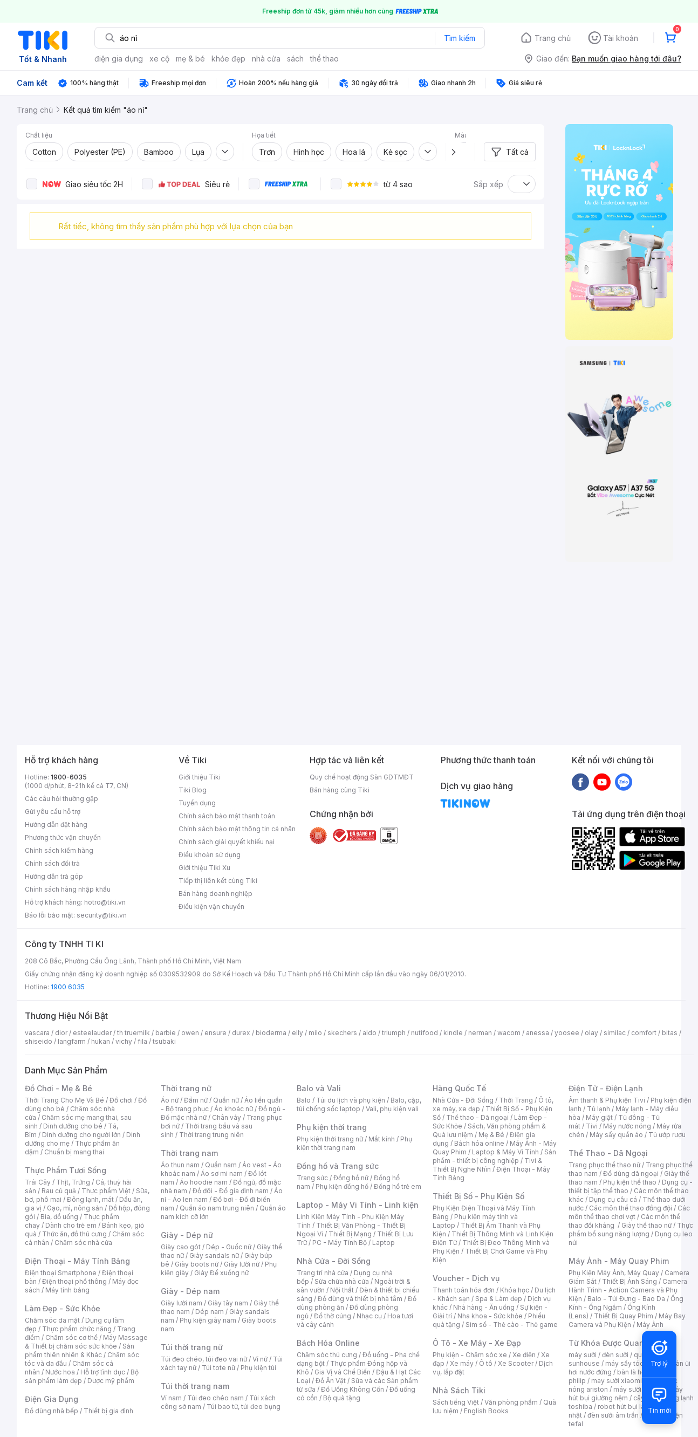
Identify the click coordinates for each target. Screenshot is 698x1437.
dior (61, 1033)
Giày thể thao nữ (646, 1225)
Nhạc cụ (369, 1316)
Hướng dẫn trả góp (54, 876)
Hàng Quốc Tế (459, 1088)
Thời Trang (516, 1100)
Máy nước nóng (627, 1126)
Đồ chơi (121, 1100)
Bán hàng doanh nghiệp (215, 893)
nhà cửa (266, 58)
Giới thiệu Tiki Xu (204, 868)
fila (142, 1041)
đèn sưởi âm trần (613, 1415)
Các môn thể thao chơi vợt (629, 1212)
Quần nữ (226, 1100)
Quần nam (221, 1165)
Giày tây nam (228, 1303)
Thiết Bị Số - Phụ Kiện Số (478, 1196)
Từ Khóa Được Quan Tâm (615, 1342)
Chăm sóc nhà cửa (83, 1242)
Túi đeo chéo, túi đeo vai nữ (204, 1359)
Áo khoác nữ (233, 1109)
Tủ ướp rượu (667, 1135)
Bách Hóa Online (328, 1342)
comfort (643, 1033)
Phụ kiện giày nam (208, 1320)
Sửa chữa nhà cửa (341, 1281)
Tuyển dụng (197, 803)
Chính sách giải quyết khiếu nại (227, 842)
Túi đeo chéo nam (215, 1398)
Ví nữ (260, 1359)
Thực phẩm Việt (106, 1191)
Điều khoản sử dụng (210, 855)
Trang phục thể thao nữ (604, 1165)
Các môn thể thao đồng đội (630, 1208)
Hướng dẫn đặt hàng (56, 824)
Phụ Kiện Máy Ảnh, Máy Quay (614, 1273)
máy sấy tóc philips (635, 1363)
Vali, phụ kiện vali (392, 1109)
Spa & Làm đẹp (498, 1299)
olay (591, 1033)
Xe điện (524, 1355)
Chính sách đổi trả (52, 863)
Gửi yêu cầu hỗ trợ (52, 812)
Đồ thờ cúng (332, 1316)
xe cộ (159, 58)
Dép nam (209, 1312)
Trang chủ (553, 38)
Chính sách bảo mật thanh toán (227, 816)
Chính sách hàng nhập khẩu (68, 889)
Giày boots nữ (196, 1264)
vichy (123, 1041)
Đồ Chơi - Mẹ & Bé (58, 1088)
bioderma (271, 1033)
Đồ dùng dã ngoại (631, 1173)
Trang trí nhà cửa (322, 1273)
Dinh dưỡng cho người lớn (81, 1135)
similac (615, 1033)
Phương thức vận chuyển (63, 837)
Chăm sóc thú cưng (327, 1355)
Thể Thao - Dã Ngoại (608, 1153)
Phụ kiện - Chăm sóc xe (470, 1355)
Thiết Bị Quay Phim (623, 1316)
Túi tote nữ (218, 1368)
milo (315, 1033)
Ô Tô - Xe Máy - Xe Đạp (477, 1342)
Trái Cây (38, 1182)
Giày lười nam (181, 1303)
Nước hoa (60, 1372)
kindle (453, 1033)
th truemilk (133, 1033)
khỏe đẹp (228, 58)
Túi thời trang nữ (192, 1347)
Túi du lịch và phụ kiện (350, 1100)
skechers (342, 1033)
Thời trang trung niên (211, 1135)
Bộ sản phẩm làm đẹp (82, 1376)
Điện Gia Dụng (51, 1399)
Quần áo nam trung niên (217, 1208)
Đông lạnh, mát (90, 1199)
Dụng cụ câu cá (613, 1199)
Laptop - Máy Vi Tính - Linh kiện (358, 1204)
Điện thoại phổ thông (74, 1281)
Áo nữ (170, 1100)
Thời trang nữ (186, 1088)
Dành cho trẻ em (71, 1225)
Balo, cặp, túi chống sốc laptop (359, 1104)
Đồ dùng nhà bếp (51, 1411)
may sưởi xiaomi (616, 1381)
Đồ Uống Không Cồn (352, 1389)
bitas (670, 1033)
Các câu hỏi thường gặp (61, 799)
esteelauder (92, 1033)
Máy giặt (599, 1117)
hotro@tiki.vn (105, 902)
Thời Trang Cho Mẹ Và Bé (64, 1100)
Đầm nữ (196, 1100)
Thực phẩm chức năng (77, 1329)
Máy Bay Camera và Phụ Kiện (627, 1320)
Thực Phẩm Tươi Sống (65, 1170)
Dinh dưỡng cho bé (72, 1126)
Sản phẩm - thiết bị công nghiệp (494, 1156)
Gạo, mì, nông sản (75, 1208)
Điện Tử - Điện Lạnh (606, 1088)
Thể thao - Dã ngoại (477, 1117)
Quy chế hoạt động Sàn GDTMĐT (362, 777)
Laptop (383, 1242)
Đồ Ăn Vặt (331, 1381)
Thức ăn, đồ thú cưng (74, 1234)
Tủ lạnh (598, 1109)
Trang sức (312, 1178)
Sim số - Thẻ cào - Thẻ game (512, 1324)
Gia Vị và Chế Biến (342, 1372)
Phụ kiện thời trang (332, 1127)
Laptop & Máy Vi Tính (505, 1152)
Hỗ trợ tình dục (102, 1372)
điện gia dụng (118, 58)
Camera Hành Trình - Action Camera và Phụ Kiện (628, 1290)
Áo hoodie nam (204, 1182)
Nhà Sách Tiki (459, 1390)
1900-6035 (69, 777)
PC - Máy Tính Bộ (339, 1242)
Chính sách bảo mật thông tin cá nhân (237, 829)
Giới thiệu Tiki (200, 777)
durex (241, 1033)
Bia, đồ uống (59, 1217)
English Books (486, 1411)
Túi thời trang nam (195, 1386)
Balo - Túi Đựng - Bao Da (626, 1299)
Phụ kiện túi (258, 1368)
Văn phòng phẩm (511, 1402)
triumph (394, 1033)
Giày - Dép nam (190, 1291)
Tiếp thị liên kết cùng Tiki (218, 881)
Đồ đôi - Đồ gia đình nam (231, 1191)
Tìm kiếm (459, 38)
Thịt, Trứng (73, 1182)
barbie (165, 1033)
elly (297, 1033)
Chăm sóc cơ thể (71, 1337)
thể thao (324, 58)
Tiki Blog (193, 790)
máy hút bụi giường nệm (626, 1393)
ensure (215, 1033)
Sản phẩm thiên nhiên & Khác (79, 1350)
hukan (100, 1041)
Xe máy (462, 1363)
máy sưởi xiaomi (638, 1389)
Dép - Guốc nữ (228, 1247)
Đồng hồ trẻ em (397, 1186)
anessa (537, 1033)
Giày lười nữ (241, 1264)
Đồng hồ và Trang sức (338, 1166)
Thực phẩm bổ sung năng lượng (631, 1229)
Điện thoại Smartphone (61, 1273)
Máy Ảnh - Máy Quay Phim (619, 1260)
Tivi (592, 1126)
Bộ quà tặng (341, 1398)
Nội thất (342, 1290)
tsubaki (164, 1041)
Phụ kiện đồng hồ (342, 1186)
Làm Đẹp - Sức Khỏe (62, 1308)
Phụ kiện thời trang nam (354, 1143)
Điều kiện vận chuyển (211, 906)
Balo (304, 1100)
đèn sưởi (615, 1355)
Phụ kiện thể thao (629, 1182)
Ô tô (485, 1363)
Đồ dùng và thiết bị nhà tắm (360, 1299)
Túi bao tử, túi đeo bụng (243, 1406)
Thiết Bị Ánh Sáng (629, 1281)
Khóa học (514, 1290)
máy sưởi (583, 1355)
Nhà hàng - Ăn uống (484, 1307)
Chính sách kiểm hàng (59, 850)
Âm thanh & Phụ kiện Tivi (607, 1100)
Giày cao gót (181, 1247)
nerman (480, 1033)
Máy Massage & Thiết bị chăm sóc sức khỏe (86, 1341)
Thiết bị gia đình (108, 1411)
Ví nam (171, 1398)
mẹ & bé (190, 58)
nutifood (424, 1033)
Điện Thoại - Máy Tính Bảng (77, 1260)
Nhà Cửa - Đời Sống (334, 1260)
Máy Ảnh (650, 1324)
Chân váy (226, 1117)
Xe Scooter (515, 1363)
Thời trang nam (189, 1153)
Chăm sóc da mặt (52, 1320)
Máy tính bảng (67, 1290)
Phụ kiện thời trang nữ (330, 1139)
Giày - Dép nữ (187, 1235)
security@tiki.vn (102, 915)
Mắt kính (381, 1139)
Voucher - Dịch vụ (466, 1278)
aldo (369, 1033)
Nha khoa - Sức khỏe (490, 1316)
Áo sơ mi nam (222, 1173)
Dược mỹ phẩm (110, 1381)
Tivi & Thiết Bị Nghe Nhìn (487, 1165)
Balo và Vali (319, 1088)
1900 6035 (68, 987)
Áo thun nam (180, 1165)
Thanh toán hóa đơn (464, 1290)
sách (295, 58)
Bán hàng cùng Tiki (339, 790)
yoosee (567, 1033)
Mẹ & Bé (491, 1135)
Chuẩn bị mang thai (74, 1152)
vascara (37, 1033)
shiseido (38, 1041)
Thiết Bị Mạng (350, 1234)
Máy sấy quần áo (616, 1135)
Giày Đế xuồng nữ (221, 1273)
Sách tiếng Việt (456, 1402)
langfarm (72, 1041)
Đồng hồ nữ (350, 1178)
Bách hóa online (479, 1143)
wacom (509, 1033)
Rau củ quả (59, 1191)
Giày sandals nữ (214, 1255)
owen (190, 1033)
